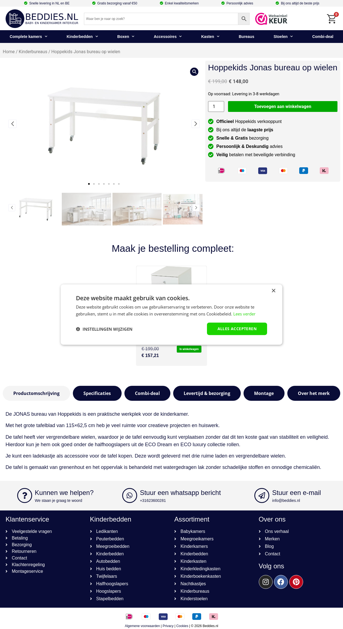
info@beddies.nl (286, 500)
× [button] (273, 291)
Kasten (210, 36)
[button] (89, 184)
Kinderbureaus (33, 51)
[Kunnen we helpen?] (24, 495)
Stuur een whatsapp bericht (180, 492)
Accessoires (168, 36)
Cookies (182, 626)
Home (9, 51)
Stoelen (283, 36)
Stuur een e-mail (296, 492)
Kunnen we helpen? (64, 492)
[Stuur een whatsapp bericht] (129, 495)
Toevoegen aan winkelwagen (282, 106)
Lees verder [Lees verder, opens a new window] (244, 313)
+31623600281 (153, 500)
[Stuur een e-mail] (261, 495)
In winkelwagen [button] (189, 349)
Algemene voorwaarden (142, 626)
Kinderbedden (82, 36)
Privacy (168, 626)
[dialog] (171, 314)
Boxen (125, 36)
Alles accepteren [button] (237, 328)
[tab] (36, 393)
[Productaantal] (216, 106)
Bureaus (246, 36)
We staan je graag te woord (58, 500)
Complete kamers (28, 36)
